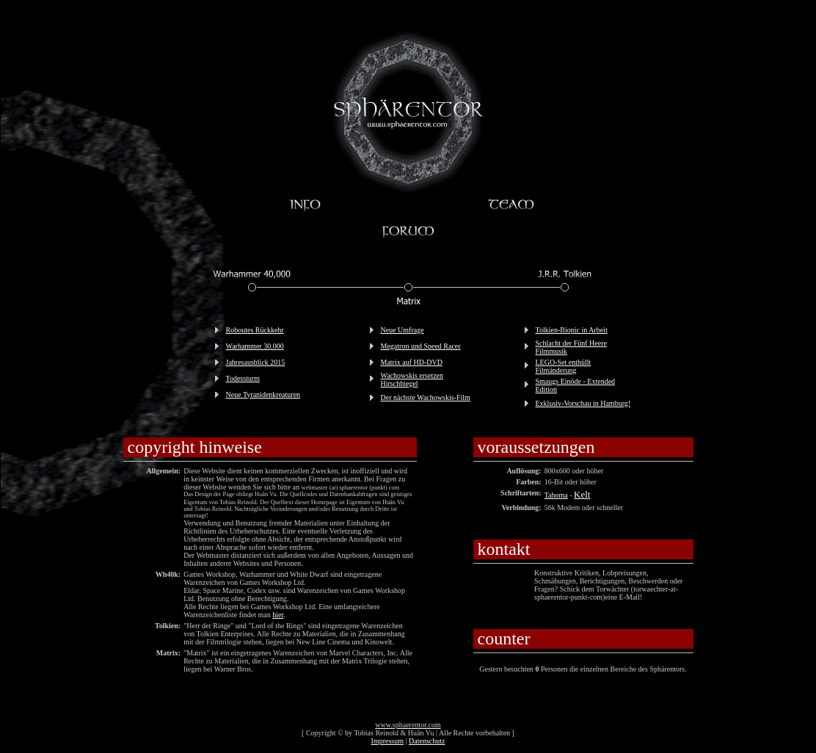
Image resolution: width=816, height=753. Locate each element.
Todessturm (243, 378)
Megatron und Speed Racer (421, 346)
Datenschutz (427, 741)
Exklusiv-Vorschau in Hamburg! (583, 403)
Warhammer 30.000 (255, 346)
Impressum (387, 741)
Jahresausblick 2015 (255, 362)
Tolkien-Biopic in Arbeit (572, 330)
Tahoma (556, 495)
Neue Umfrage (402, 330)
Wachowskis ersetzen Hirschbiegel (412, 379)
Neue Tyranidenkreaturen (263, 394)
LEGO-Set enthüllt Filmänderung (563, 366)
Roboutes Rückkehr (255, 330)
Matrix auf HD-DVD (411, 362)
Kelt (582, 494)
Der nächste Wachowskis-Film (425, 397)
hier (277, 615)
